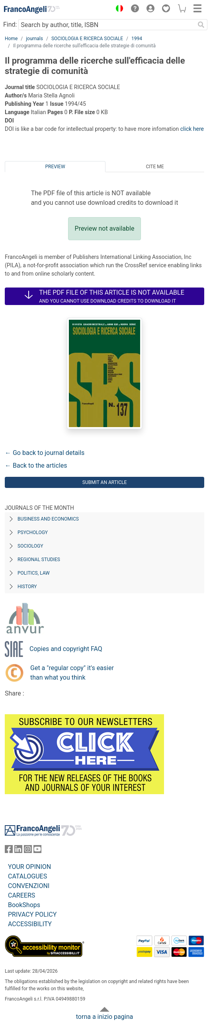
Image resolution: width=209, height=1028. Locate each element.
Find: (10, 24)
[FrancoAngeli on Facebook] (9, 851)
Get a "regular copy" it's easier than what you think (72, 672)
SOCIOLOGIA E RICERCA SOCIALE (87, 38)
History (27, 586)
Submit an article (104, 482)
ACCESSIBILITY (30, 924)
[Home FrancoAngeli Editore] (32, 9)
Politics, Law (34, 573)
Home (11, 38)
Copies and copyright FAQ (65, 649)
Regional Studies (39, 559)
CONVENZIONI (28, 886)
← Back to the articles (36, 465)
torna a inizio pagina (104, 1016)
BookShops (24, 905)
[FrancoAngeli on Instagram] (28, 851)
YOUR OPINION (29, 867)
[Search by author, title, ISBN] (106, 24)
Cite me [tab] (155, 166)
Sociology (30, 546)
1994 (136, 38)
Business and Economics (48, 519)
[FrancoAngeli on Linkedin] (18, 851)
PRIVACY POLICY (32, 914)
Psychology (33, 532)
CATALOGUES (27, 876)
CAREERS (21, 895)
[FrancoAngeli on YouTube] (37, 851)
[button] (117, 9)
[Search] (201, 24)
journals (34, 38)
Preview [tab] (55, 166)
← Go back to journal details (44, 453)
